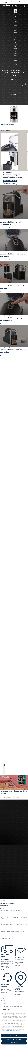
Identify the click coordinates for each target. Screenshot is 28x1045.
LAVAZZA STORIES (6, 982)
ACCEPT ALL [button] (14, 1035)
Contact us (4, 991)
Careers (3, 996)
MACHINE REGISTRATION (7, 987)
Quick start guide (10, 142)
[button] (24, 2)
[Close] (0, 900)
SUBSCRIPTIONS (5, 979)
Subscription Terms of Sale (8, 1002)
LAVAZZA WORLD (5, 985)
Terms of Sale (4, 1001)
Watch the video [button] (5, 187)
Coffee (3, 960)
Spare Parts (4, 973)
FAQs (2, 990)
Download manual (10, 140)
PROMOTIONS (5, 981)
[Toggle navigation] (25, 5)
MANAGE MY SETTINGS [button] (14, 1039)
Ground (6, 963)
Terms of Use (4, 999)
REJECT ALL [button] (14, 1042)
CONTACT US (6, 897)
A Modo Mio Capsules (9, 964)
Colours (4, 41)
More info (14, 51)
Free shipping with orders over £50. (14, 1)
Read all (3, 868)
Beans (5, 961)
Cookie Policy (9, 1030)
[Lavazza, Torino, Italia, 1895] (6, 5)
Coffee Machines (5, 970)
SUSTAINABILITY (5, 984)
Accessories (4, 972)
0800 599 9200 (7, 995)
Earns (23, 41)
